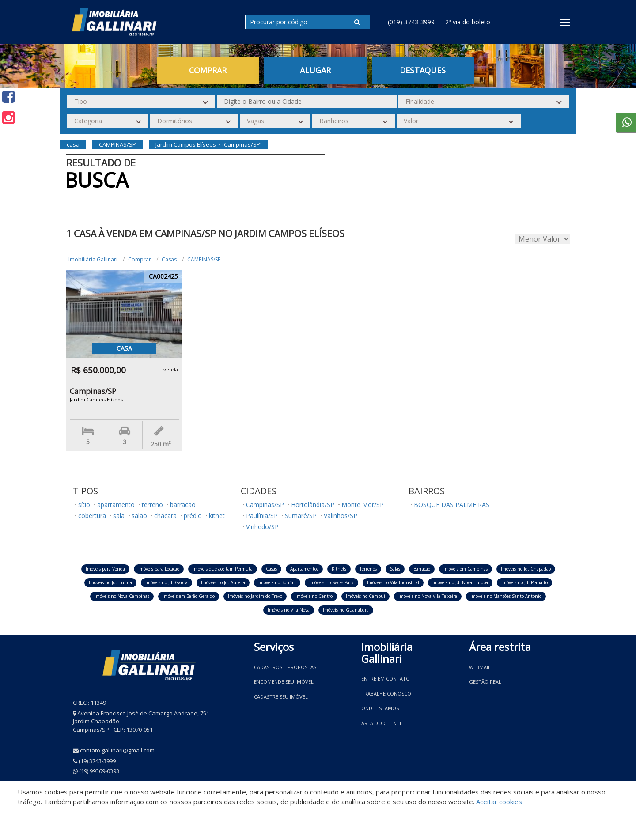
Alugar (315, 70)
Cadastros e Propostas (285, 667)
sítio (84, 504)
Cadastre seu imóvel (281, 696)
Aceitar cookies (499, 801)
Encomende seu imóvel (284, 681)
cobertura (92, 515)
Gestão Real (485, 681)
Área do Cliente (381, 723)
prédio (193, 515)
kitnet (217, 515)
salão (139, 515)
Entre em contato (385, 678)
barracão (183, 504)
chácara (165, 515)
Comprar (208, 70)
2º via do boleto (467, 22)
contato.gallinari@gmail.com (117, 750)
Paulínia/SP (262, 515)
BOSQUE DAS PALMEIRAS (451, 504)
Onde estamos (380, 708)
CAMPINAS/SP (204, 259)
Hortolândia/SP (312, 504)
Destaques (423, 70)
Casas (169, 259)
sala (119, 515)
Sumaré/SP (301, 515)
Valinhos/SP (340, 515)
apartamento (116, 504)
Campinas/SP (265, 504)
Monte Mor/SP (362, 504)
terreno (152, 504)
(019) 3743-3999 (411, 22)
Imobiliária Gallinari (92, 259)
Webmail (480, 667)
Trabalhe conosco (386, 693)
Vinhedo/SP (262, 526)
